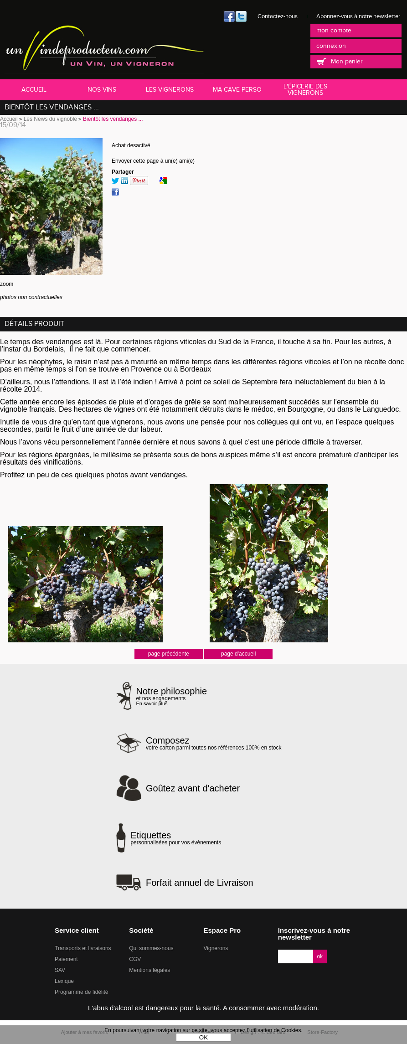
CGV (135, 959)
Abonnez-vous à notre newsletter (358, 16)
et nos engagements (171, 696)
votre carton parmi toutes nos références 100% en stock (214, 743)
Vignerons (216, 948)
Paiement (66, 959)
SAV (60, 970)
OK (203, 1037)
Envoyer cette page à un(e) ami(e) (153, 161)
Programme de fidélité (81, 992)
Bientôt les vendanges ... (52, 107)
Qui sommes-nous (151, 948)
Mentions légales (149, 970)
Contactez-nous (278, 16)
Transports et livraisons (83, 948)
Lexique (64, 981)
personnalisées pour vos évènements (175, 838)
